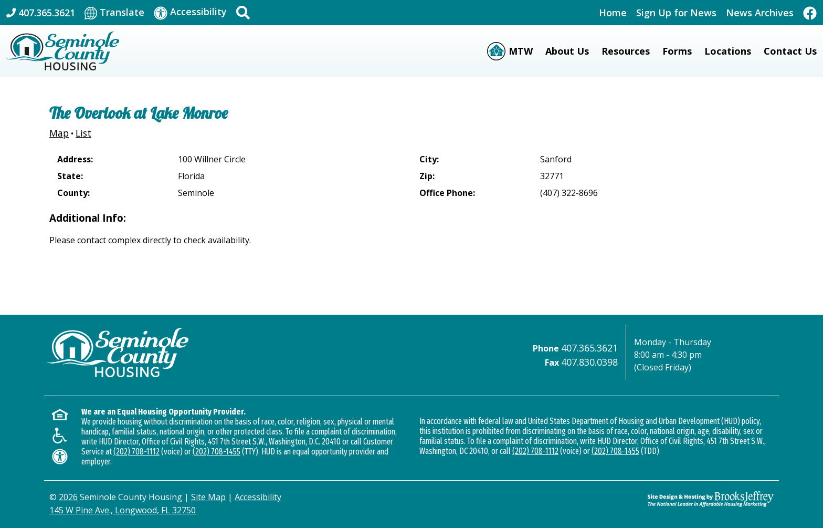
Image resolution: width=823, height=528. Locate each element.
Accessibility (258, 497)
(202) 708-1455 (216, 452)
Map (59, 133)
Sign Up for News (676, 12)
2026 (68, 497)
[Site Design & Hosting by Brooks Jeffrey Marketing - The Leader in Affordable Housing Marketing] (711, 499)
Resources (626, 51)
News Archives (760, 12)
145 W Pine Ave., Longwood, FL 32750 (122, 510)
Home (613, 12)
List (83, 133)
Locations (727, 51)
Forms (677, 51)
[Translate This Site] (114, 12)
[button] (243, 12)
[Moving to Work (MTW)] (510, 51)
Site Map (208, 497)
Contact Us (790, 51)
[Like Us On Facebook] (810, 12)
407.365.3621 (589, 347)
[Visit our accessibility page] (190, 12)
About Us (567, 51)
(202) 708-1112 (136, 452)
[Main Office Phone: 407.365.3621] (40, 12)
